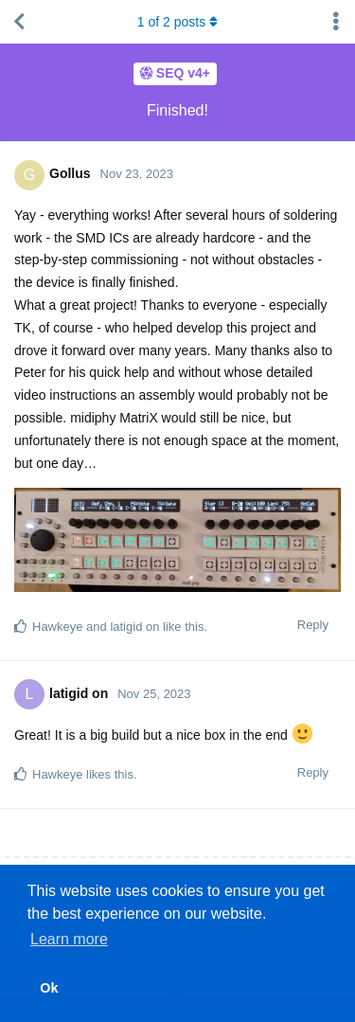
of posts (177, 21)
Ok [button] (49, 987)
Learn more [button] (69, 939)
